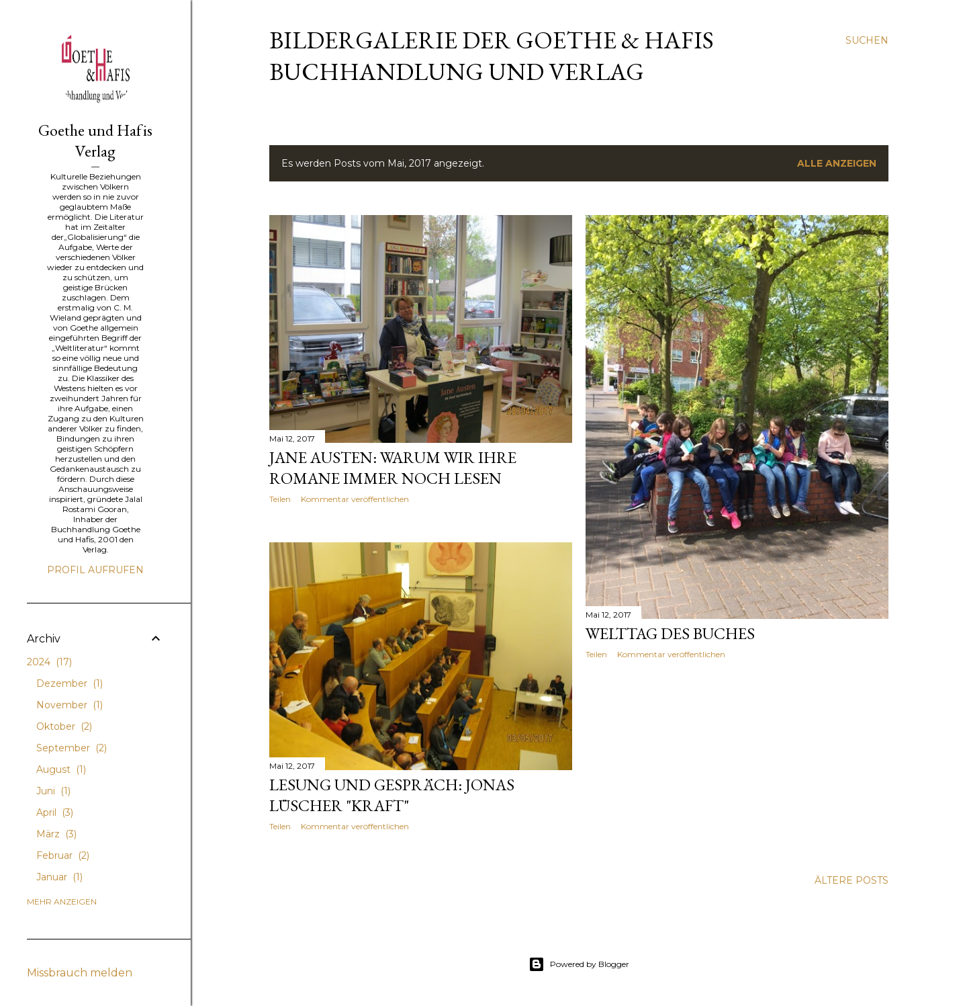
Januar (59, 877)
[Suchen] (866, 40)
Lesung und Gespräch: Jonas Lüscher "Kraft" (391, 795)
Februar (62, 855)
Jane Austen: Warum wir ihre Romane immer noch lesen (392, 468)
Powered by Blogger (578, 964)
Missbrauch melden (79, 972)
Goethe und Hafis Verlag (95, 140)
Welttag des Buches (670, 633)
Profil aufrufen (95, 570)
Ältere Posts (851, 880)
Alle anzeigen (836, 163)
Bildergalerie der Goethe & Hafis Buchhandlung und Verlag (491, 55)
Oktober (64, 726)
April (54, 812)
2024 (49, 662)
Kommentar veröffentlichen (355, 499)
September (71, 748)
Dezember (69, 683)
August (61, 769)
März (56, 834)
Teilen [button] (280, 499)
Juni (53, 791)
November (69, 705)
